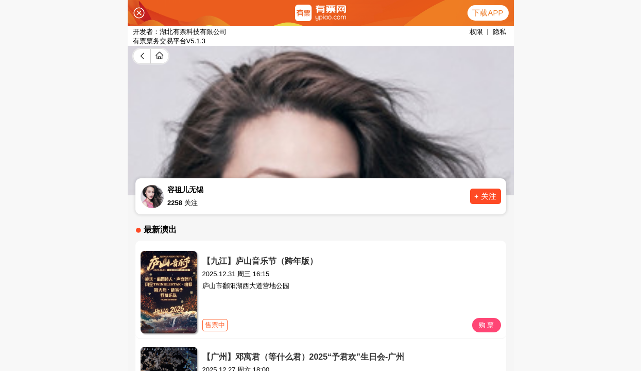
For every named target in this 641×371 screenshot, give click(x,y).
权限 (476, 32)
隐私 (499, 32)
